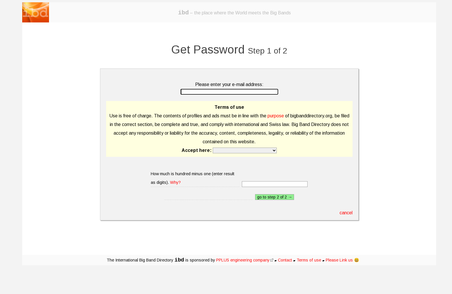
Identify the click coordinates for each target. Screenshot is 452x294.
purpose (276, 115)
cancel (346, 212)
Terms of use (309, 260)
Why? (175, 182)
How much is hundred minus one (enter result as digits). (192, 178)
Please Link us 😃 (342, 260)
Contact (285, 260)
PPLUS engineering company (244, 260)
